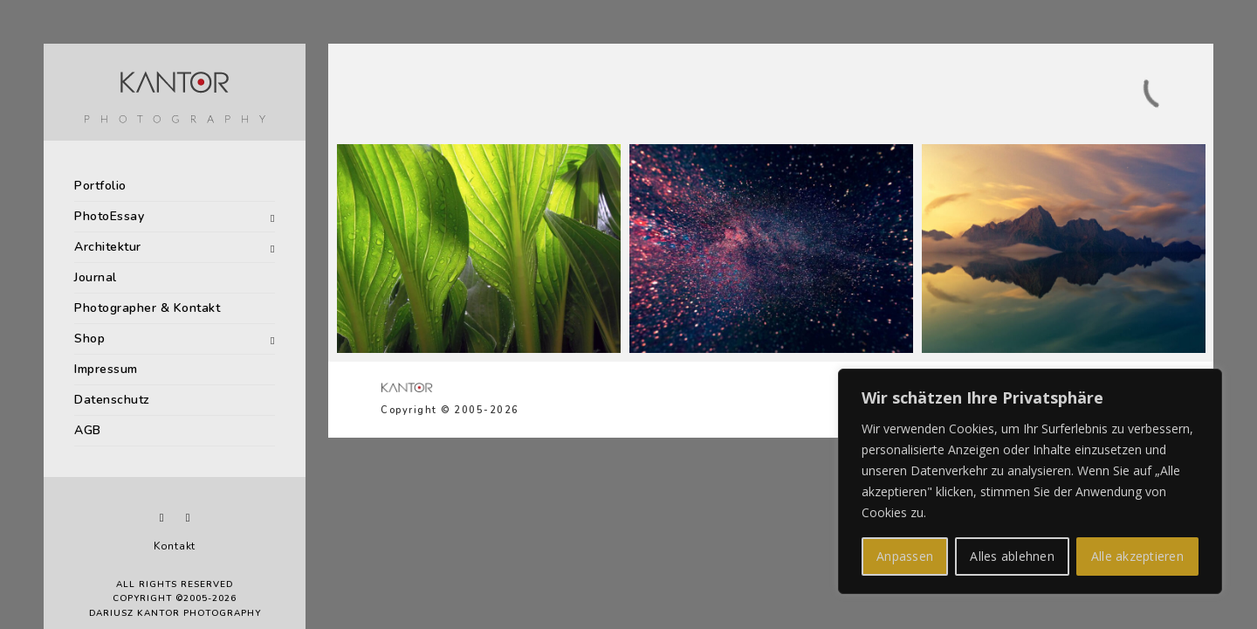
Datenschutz (112, 399)
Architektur (107, 246)
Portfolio (100, 185)
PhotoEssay (109, 216)
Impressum (106, 369)
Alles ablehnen (1012, 556)
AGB (87, 430)
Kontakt (175, 546)
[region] (1030, 481)
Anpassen (904, 556)
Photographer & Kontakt (147, 308)
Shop (89, 338)
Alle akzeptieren (1137, 556)
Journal (95, 277)
